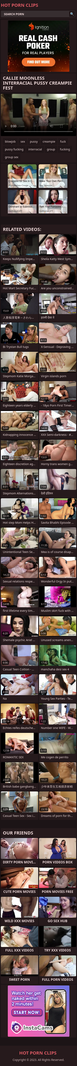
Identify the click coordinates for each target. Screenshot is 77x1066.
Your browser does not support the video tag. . (38, 115)
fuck (63, 141)
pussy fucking (14, 149)
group (51, 149)
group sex (11, 157)
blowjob (10, 141)
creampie (49, 141)
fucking (65, 149)
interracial (35, 149)
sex (23, 141)
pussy (34, 141)
